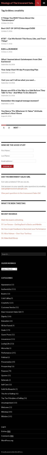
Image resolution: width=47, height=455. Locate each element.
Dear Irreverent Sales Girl (11, 312)
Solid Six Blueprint (8, 389)
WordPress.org (7, 440)
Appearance (6, 285)
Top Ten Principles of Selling (12, 398)
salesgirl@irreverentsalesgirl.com (14, 189)
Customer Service (8, 307)
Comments (7, 436)
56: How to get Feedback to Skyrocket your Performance (23, 229)
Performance (6, 353)
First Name (5, 150)
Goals (3, 330)
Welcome (5, 407)
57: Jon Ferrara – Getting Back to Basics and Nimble (21, 224)
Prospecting (6, 366)
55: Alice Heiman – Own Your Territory (16, 233)
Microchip (5, 348)
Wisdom (4, 416)
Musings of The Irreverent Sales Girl (18, 3)
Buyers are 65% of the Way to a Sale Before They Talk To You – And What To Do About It (23, 91)
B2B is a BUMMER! (9, 49)
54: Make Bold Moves (9, 238)
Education (5, 321)
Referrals (4, 380)
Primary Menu (44, 3)
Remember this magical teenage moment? (20, 101)
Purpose (4, 371)
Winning (4, 412)
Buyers (4, 294)
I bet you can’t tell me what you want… (18, 80)
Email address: (7, 161)
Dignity (4, 316)
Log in (3, 427)
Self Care (4, 384)
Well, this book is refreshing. (12, 220)
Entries (5, 431)
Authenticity (6, 289)
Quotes (4, 375)
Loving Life (5, 344)
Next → (17, 128)
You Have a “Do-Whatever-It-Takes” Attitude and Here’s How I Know (21, 112)
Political (4, 357)
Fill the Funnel (6, 325)
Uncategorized (7, 403)
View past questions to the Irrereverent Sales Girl (20, 193)
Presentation (6, 362)
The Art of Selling (8, 394)
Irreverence (6, 339)
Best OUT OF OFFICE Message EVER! (18, 28)
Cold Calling (6, 298)
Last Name (5, 156)
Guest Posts (6, 334)
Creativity (5, 303)
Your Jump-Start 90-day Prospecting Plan (19, 70)
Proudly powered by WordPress (12, 452)
